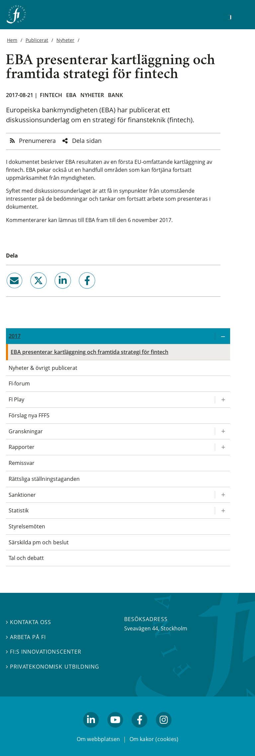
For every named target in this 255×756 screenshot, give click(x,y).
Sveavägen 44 (141, 628)
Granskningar (26, 431)
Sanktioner (22, 494)
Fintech (51, 95)
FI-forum (19, 383)
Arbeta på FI (26, 637)
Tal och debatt (26, 558)
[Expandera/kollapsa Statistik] (222, 510)
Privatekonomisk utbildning (52, 666)
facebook (79, 291)
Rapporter (22, 447)
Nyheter (65, 40)
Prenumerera (37, 141)
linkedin (54, 291)
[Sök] (229, 17)
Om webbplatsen (98, 739)
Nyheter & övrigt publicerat (43, 368)
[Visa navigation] (239, 16)
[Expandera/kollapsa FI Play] (222, 399)
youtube (115, 730)
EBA (71, 95)
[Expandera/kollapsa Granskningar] (222, 431)
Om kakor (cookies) (153, 739)
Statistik (19, 510)
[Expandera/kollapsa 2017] (222, 336)
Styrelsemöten (27, 526)
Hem (12, 40)
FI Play (16, 399)
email (8, 291)
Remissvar (22, 463)
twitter (29, 291)
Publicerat (37, 40)
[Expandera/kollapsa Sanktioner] (222, 495)
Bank (115, 95)
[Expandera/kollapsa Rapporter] (222, 447)
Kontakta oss (28, 622)
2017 (15, 336)
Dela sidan (87, 141)
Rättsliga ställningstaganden (44, 479)
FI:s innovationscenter (43, 651)
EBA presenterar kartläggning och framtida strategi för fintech (89, 352)
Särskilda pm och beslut (39, 542)
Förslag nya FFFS (29, 415)
